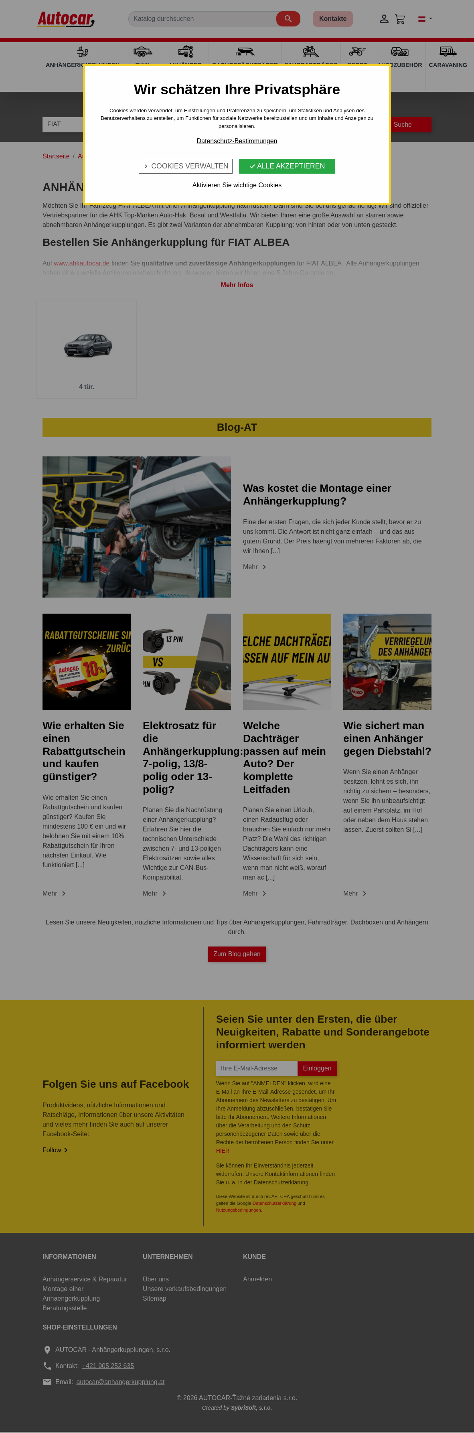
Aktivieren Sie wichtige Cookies (237, 185)
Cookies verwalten (185, 166)
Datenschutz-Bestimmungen (237, 141)
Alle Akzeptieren (287, 166)
